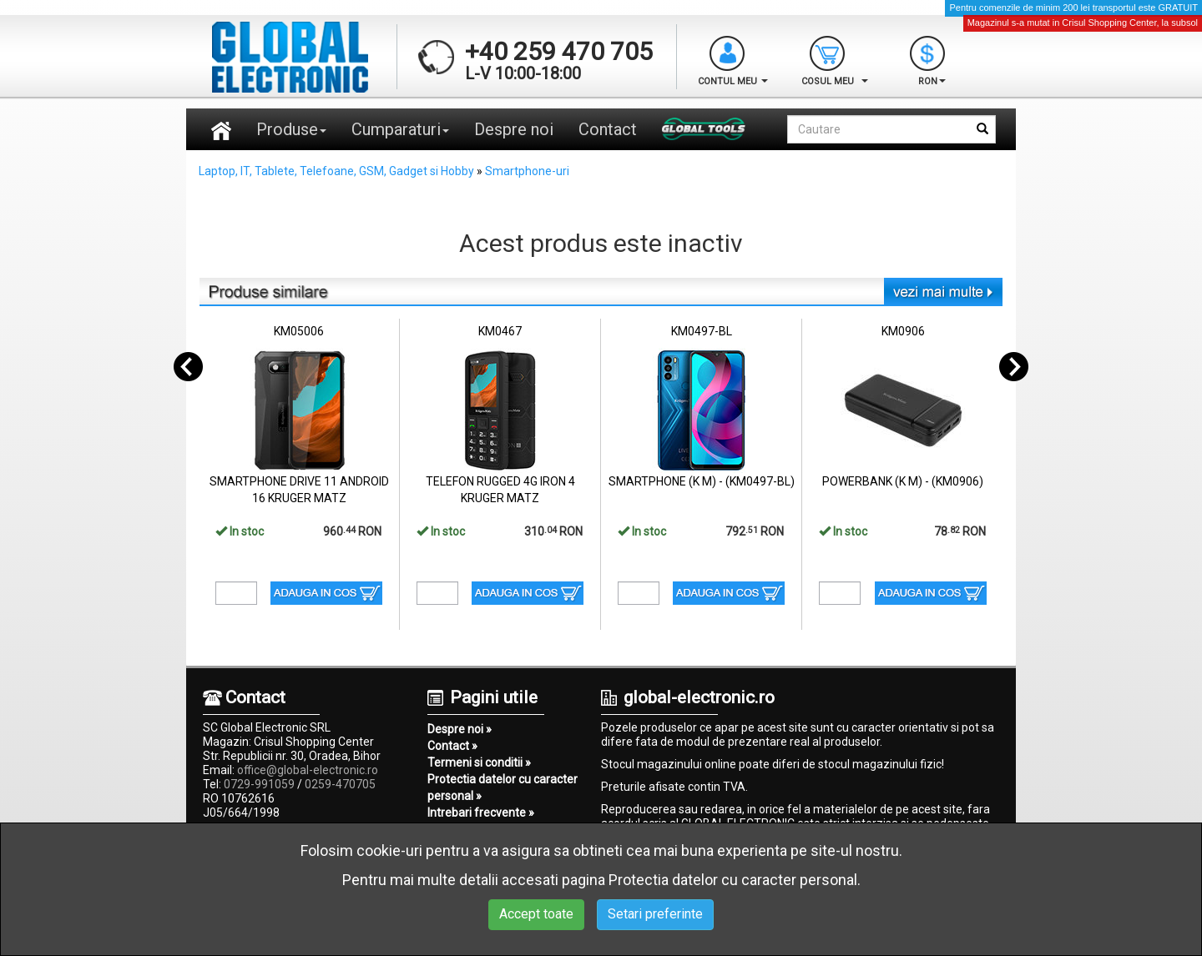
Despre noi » (459, 729)
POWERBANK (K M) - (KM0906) (902, 481)
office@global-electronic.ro (307, 770)
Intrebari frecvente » (480, 812)
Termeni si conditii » (479, 762)
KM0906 (903, 331)
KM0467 (500, 331)
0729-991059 (259, 784)
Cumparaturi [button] (400, 129)
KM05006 (299, 331)
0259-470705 (340, 784)
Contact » (452, 745)
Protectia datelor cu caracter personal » (502, 787)
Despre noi (513, 129)
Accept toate (536, 914)
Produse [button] (291, 129)
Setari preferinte (655, 914)
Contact (607, 129)
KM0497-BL (701, 331)
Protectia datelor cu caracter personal (733, 879)
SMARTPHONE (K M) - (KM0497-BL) (702, 481)
